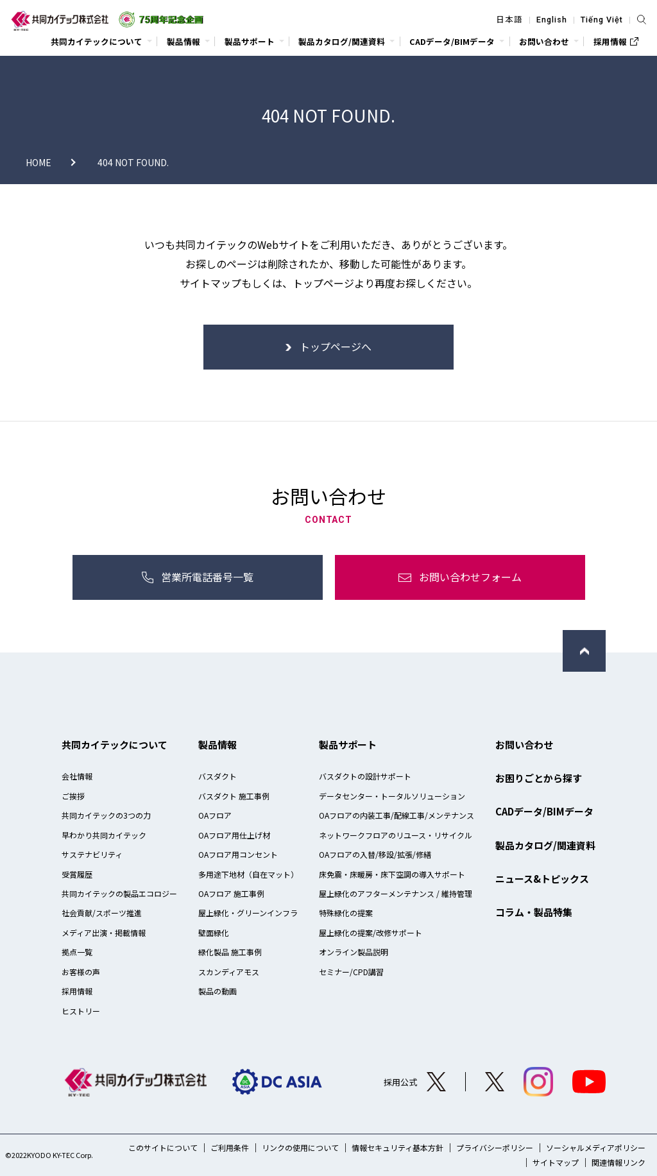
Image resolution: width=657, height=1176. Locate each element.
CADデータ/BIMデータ (544, 811)
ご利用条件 (229, 1147)
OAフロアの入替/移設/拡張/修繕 (375, 854)
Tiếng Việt (602, 20)
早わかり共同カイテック (104, 835)
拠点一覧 (77, 951)
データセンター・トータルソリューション (392, 795)
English (551, 20)
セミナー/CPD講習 (351, 971)
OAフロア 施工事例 (231, 893)
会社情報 (77, 776)
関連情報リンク (618, 1162)
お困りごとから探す (538, 778)
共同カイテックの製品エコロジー (119, 893)
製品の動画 (217, 990)
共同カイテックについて (114, 744)
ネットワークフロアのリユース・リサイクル (395, 835)
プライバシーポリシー (494, 1147)
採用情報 (77, 990)
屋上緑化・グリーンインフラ (248, 912)
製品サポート (348, 744)
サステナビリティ (92, 854)
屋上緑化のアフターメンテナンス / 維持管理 (395, 893)
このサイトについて (163, 1147)
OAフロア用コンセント (238, 854)
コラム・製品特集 (533, 912)
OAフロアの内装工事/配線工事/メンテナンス (396, 815)
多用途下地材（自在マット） (248, 874)
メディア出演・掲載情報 (104, 932)
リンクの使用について (300, 1147)
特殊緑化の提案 (346, 912)
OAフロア (215, 815)
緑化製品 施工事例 (230, 951)
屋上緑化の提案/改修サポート (370, 932)
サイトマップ (556, 1162)
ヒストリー (81, 1010)
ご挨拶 (73, 795)
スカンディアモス (228, 971)
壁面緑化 (213, 932)
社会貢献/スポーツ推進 (102, 912)
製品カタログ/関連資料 (545, 845)
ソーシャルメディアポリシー (595, 1147)
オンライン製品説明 (353, 951)
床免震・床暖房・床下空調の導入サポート (392, 874)
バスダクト (217, 776)
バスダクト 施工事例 (233, 795)
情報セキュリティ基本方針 (397, 1147)
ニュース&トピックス (542, 878)
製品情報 (217, 744)
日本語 (509, 20)
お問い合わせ (524, 744)
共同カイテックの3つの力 (106, 815)
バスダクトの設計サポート (365, 776)
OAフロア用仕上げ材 (234, 835)
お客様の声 (81, 971)
